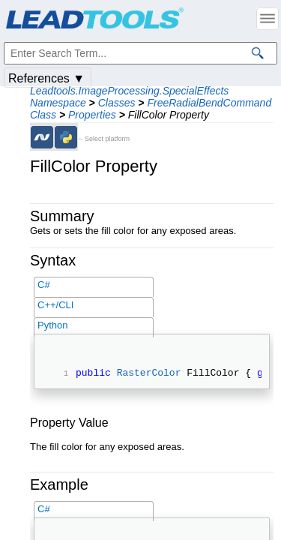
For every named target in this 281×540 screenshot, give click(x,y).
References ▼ (46, 78)
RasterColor (149, 374)
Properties (92, 115)
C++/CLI (55, 304)
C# (43, 284)
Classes (117, 103)
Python (52, 325)
